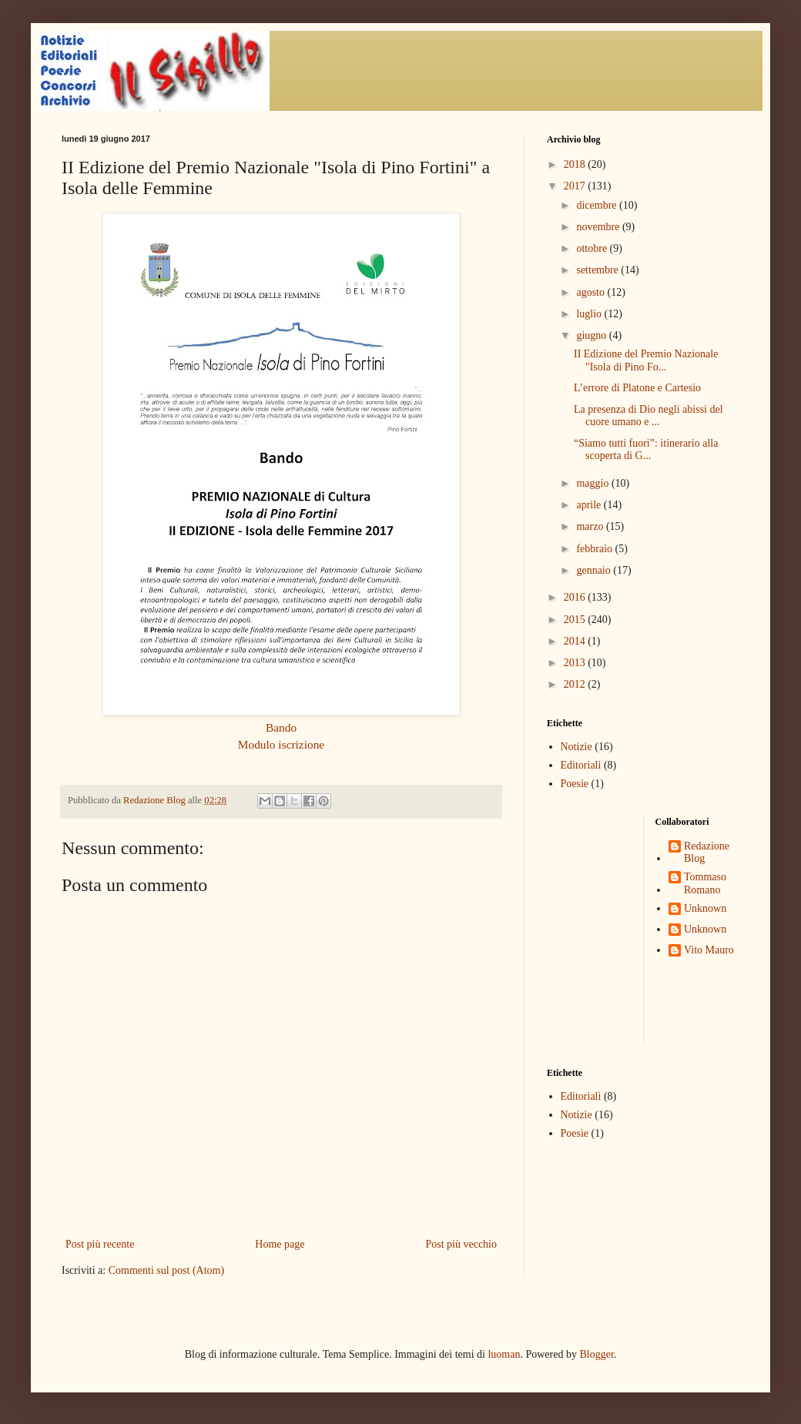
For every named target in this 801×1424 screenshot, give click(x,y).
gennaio (594, 570)
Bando (281, 727)
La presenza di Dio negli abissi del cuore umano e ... (648, 416)
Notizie (576, 746)
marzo (590, 526)
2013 (576, 662)
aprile (589, 505)
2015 (576, 619)
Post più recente (99, 1244)
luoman (504, 1354)
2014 (576, 641)
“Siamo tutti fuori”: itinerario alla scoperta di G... (646, 449)
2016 (576, 597)
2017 (576, 186)
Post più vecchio (461, 1244)
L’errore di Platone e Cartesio (637, 388)
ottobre (592, 248)
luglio (590, 314)
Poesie (575, 783)
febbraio (595, 549)
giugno (592, 335)
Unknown (705, 908)
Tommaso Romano (705, 883)
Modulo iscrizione (281, 744)
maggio (594, 483)
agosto (591, 292)
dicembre (597, 205)
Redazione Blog (706, 852)
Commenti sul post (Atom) (167, 1270)
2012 (576, 684)
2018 (576, 164)
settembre (598, 270)
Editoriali (581, 765)
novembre (599, 227)
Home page (279, 1244)
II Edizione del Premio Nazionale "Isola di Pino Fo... (646, 360)
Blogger (596, 1354)
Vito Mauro (709, 950)
